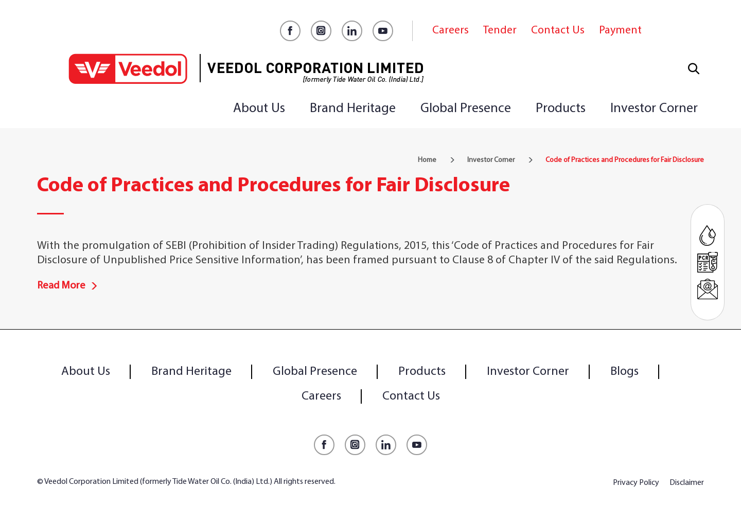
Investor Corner (654, 109)
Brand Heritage (353, 109)
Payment (620, 31)
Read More (67, 286)
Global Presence (465, 109)
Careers (450, 31)
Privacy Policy (636, 483)
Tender (500, 31)
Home (427, 160)
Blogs (624, 372)
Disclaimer (686, 483)
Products (561, 109)
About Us (259, 109)
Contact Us (558, 31)
